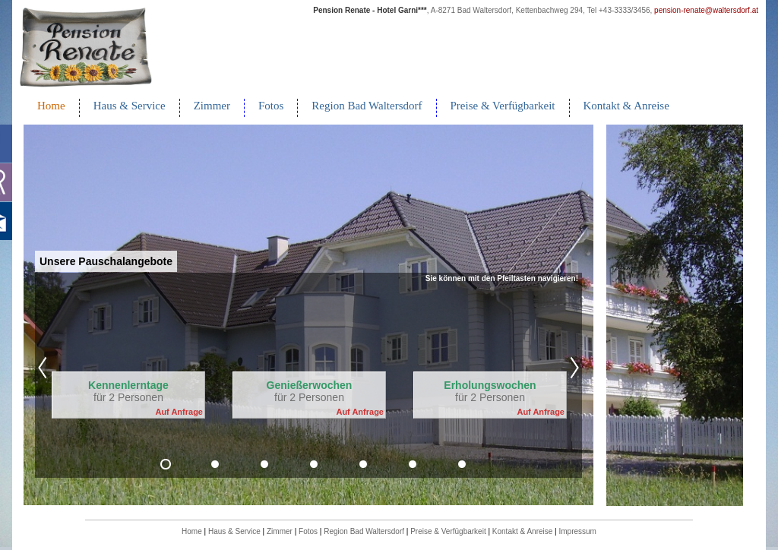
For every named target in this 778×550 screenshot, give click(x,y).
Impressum (577, 531)
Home (51, 106)
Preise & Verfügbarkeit (503, 106)
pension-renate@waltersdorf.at (706, 10)
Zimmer (212, 106)
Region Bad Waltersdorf (367, 106)
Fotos (270, 106)
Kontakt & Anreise (626, 106)
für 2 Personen (128, 391)
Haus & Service (129, 106)
